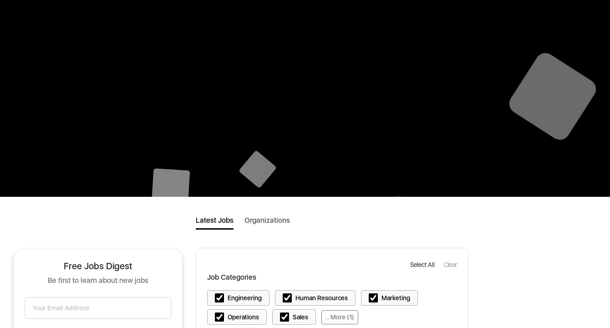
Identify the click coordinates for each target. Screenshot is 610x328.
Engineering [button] (245, 298)
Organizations (267, 220)
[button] (423, 264)
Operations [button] (243, 317)
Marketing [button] (395, 298)
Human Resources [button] (321, 298)
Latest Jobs (215, 220)
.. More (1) (339, 317)
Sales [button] (300, 317)
